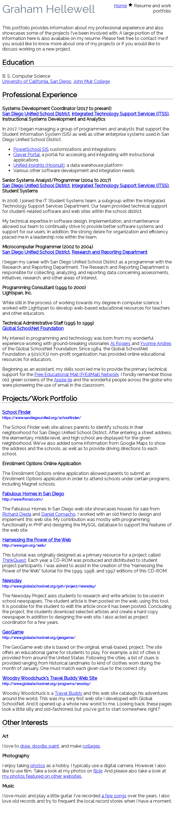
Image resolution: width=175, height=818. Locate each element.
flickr (97, 771)
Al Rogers (120, 343)
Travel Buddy (68, 693)
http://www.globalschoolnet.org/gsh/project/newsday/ (49, 586)
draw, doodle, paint (39, 746)
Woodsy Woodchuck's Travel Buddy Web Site (49, 678)
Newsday (12, 580)
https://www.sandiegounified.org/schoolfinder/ (41, 418)
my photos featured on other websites (41, 776)
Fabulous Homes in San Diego (33, 493)
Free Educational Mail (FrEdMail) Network (76, 374)
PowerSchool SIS (31, 149)
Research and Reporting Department (109, 252)
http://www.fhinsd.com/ (22, 499)
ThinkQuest (14, 560)
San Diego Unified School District (36, 113)
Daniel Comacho (58, 514)
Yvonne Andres (155, 343)
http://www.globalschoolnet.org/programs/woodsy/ (46, 684)
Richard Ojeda (16, 514)
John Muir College (91, 81)
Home (120, 5)
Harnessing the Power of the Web (36, 540)
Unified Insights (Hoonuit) (39, 165)
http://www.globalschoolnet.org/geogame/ (39, 638)
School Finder (16, 412)
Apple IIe (63, 379)
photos (37, 765)
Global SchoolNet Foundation (33, 328)
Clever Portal (26, 154)
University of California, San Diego (36, 81)
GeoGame (12, 632)
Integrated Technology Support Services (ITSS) (120, 113)
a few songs (114, 795)
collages (91, 746)
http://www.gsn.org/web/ (24, 545)
